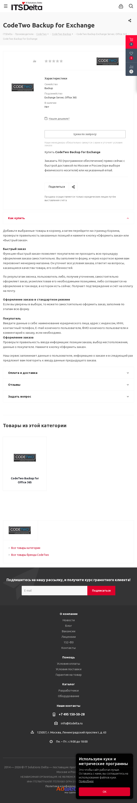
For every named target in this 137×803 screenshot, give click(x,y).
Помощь (68, 657)
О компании (68, 613)
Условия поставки (68, 669)
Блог (68, 625)
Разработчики (68, 690)
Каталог (68, 684)
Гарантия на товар (69, 674)
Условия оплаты (68, 663)
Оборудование (68, 696)
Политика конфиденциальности (68, 786)
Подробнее (86, 781)
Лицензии (68, 636)
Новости (68, 620)
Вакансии (68, 631)
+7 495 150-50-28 (72, 714)
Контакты (68, 647)
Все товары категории (25, 547)
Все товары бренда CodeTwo (30, 554)
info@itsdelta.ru (72, 723)
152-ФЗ (69, 642)
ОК (104, 791)
